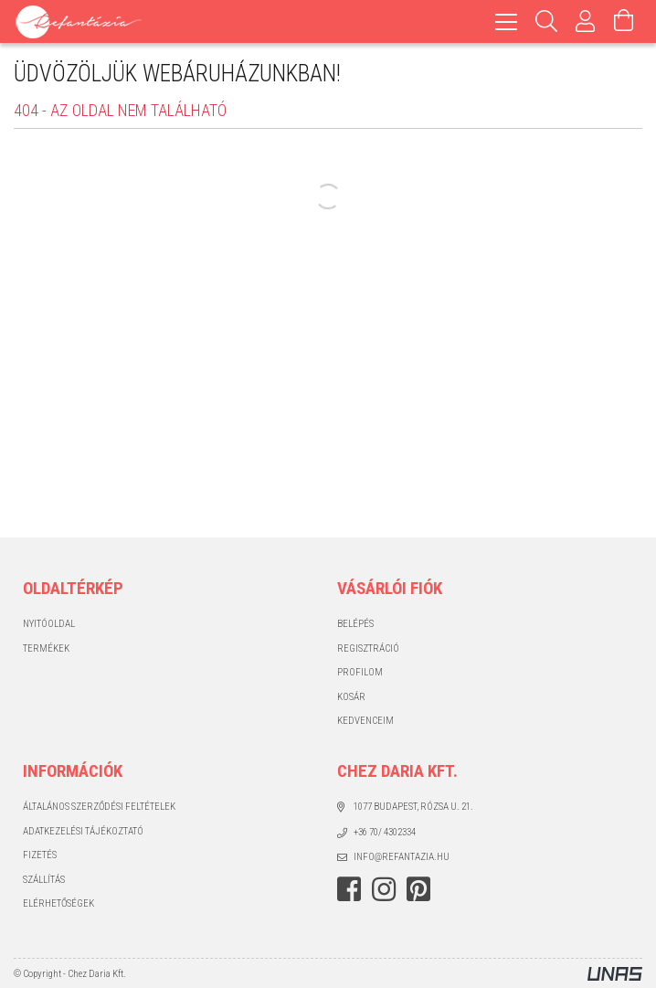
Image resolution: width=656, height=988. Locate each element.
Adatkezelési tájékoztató (83, 831)
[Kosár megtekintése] (624, 21)
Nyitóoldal (49, 624)
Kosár (351, 697)
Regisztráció (368, 648)
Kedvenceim (365, 721)
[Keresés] (546, 21)
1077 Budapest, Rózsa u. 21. (413, 807)
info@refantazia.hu (402, 857)
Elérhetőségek (58, 903)
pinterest (418, 889)
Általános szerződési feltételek (99, 807)
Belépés (355, 624)
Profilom (360, 672)
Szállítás (44, 880)
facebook (349, 889)
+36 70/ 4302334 (385, 832)
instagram (384, 889)
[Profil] (585, 21)
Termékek (46, 648)
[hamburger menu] (506, 21)
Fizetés (40, 855)
